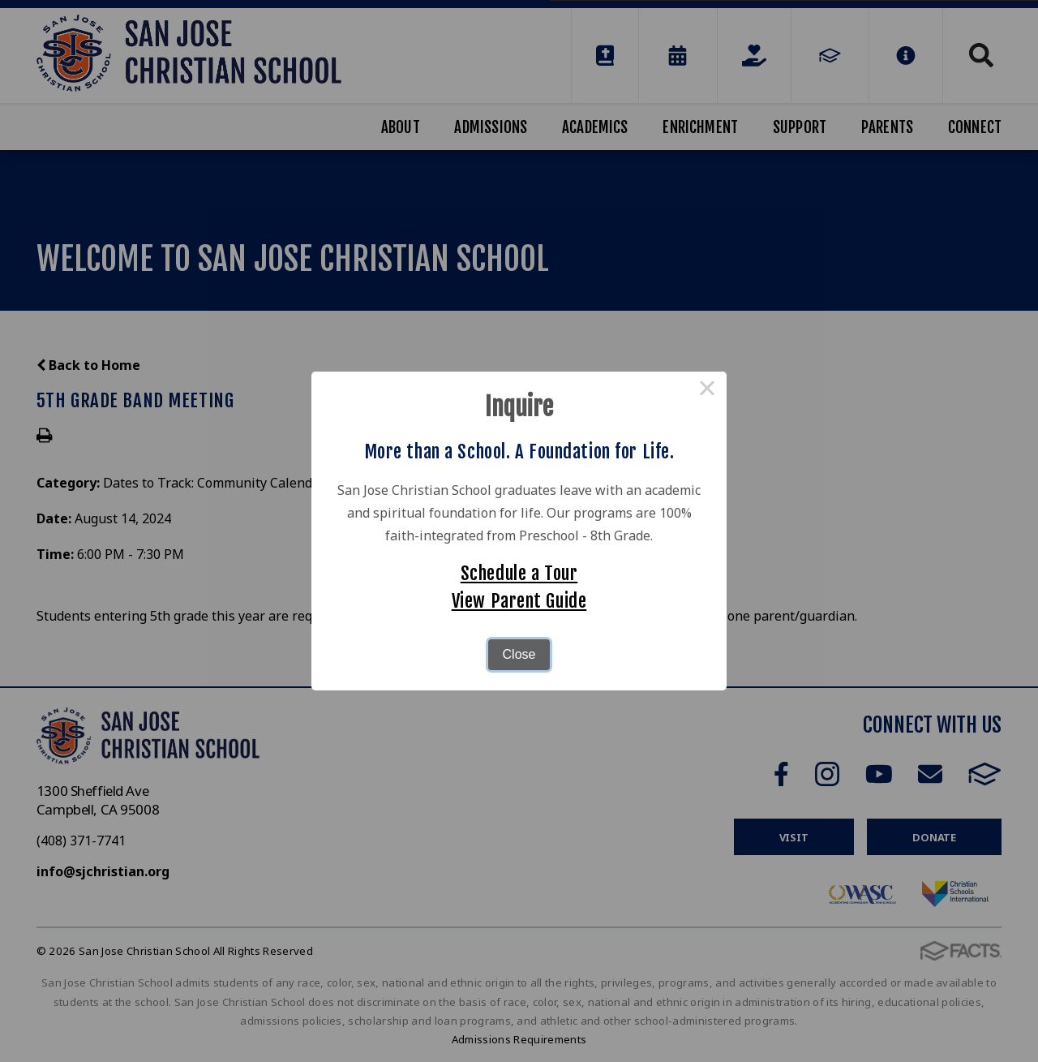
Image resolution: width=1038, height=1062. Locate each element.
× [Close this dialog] (707, 391)
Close (519, 654)
